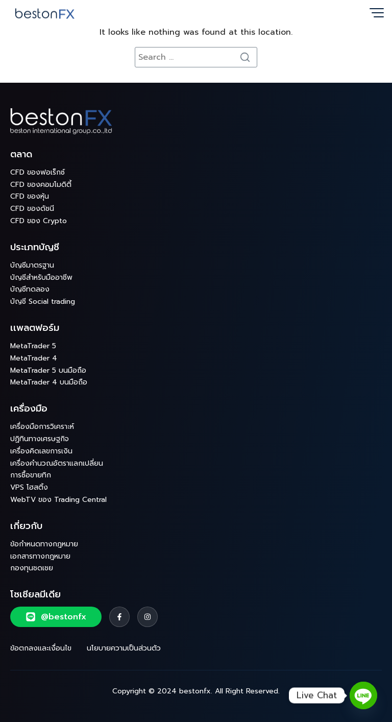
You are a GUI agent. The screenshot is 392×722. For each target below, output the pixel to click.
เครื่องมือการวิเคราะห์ (42, 426)
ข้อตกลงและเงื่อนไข (40, 648)
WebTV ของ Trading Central (58, 499)
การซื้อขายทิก (30, 475)
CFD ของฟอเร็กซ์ (37, 172)
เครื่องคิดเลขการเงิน (41, 451)
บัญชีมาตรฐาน (32, 265)
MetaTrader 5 (33, 346)
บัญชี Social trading (42, 301)
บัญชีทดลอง (30, 289)
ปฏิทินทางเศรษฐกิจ (39, 439)
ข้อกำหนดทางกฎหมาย (44, 544)
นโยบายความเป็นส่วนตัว (124, 648)
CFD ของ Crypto (38, 220)
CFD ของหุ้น (29, 196)
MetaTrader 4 (33, 358)
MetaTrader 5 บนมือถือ (48, 370)
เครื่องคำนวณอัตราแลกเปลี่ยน (56, 463)
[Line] (363, 695)
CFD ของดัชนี (32, 208)
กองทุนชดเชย (31, 568)
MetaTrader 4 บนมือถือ (48, 382)
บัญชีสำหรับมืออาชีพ (41, 277)
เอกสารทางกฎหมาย (40, 556)
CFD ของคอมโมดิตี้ (40, 184)
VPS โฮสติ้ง (29, 487)
